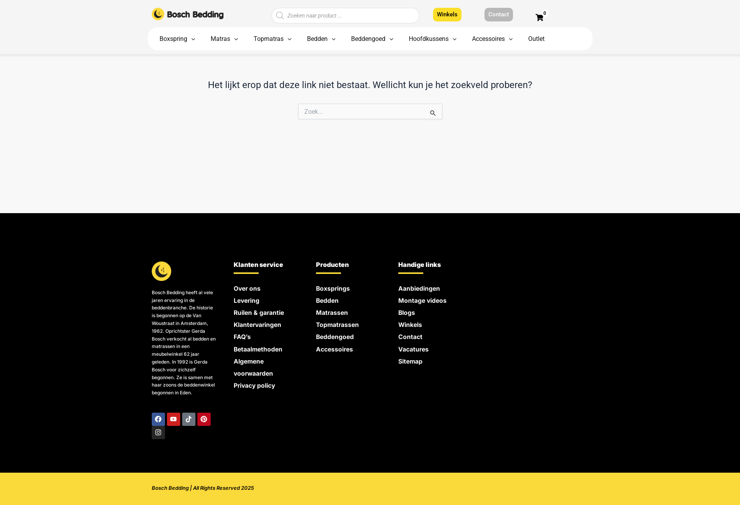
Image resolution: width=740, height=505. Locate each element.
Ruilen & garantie (260, 312)
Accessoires (335, 347)
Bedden (328, 300)
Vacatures (413, 347)
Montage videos (423, 300)
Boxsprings (333, 288)
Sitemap (410, 358)
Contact (410, 335)
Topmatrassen (338, 323)
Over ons (248, 288)
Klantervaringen (259, 323)
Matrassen (332, 312)
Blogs (406, 312)
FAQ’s (242, 335)
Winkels (410, 323)
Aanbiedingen (419, 288)
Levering (247, 300)
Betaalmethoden (259, 347)
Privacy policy (255, 382)
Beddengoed (335, 335)
